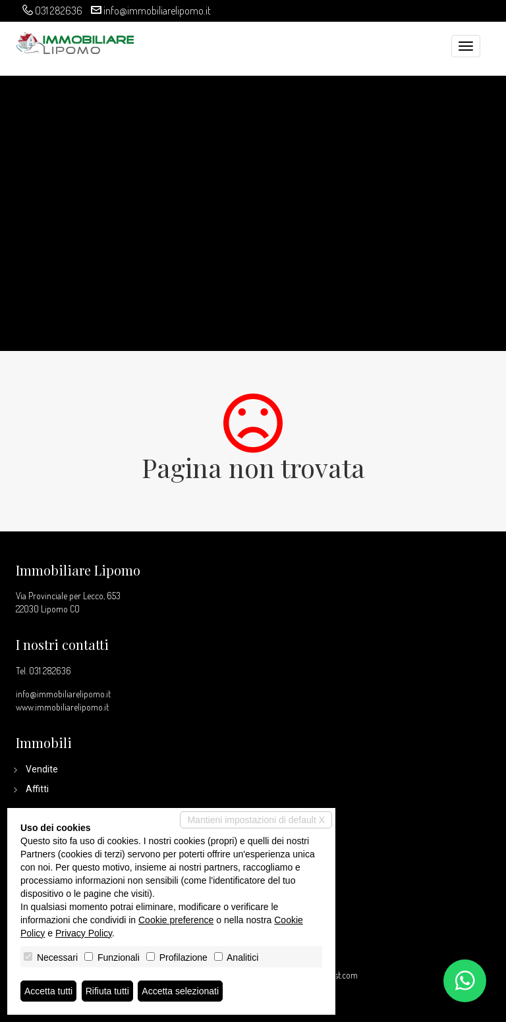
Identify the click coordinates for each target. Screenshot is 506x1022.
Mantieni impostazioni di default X (256, 820)
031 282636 (58, 10)
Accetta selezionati (180, 991)
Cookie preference (175, 920)
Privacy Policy (83, 933)
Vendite (42, 769)
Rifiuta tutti (107, 991)
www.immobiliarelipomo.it (62, 707)
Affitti (37, 789)
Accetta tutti (48, 991)
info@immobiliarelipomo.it (157, 10)
